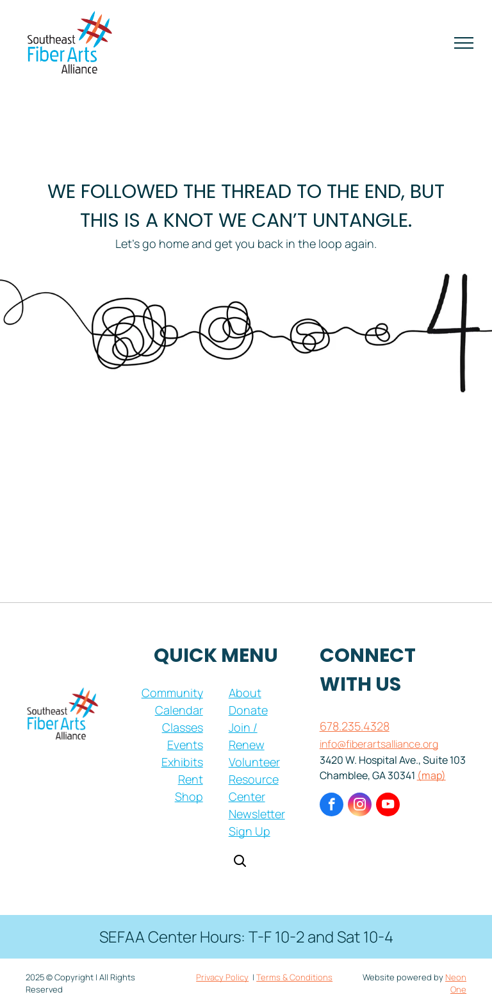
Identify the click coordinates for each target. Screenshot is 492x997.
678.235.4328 (355, 726)
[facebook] (331, 806)
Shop (189, 796)
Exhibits (182, 762)
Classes (182, 727)
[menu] (463, 43)
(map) (431, 775)
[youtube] (388, 806)
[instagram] (360, 806)
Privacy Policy (222, 977)
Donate (248, 710)
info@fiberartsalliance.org (379, 744)
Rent (190, 779)
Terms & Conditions (294, 977)
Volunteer (254, 762)
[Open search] (239, 862)
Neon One (455, 983)
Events (185, 744)
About (245, 692)
